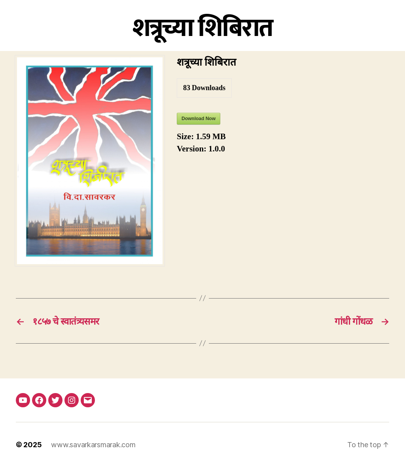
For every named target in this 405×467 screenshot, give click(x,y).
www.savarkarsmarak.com (93, 445)
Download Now (199, 118)
